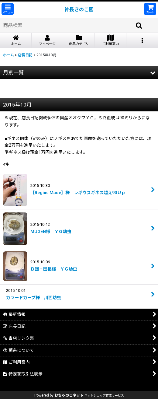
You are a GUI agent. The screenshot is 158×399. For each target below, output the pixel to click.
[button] (8, 9)
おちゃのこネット (69, 395)
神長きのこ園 (79, 9)
